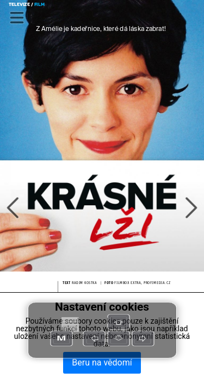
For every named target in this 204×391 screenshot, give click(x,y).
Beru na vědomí (102, 362)
